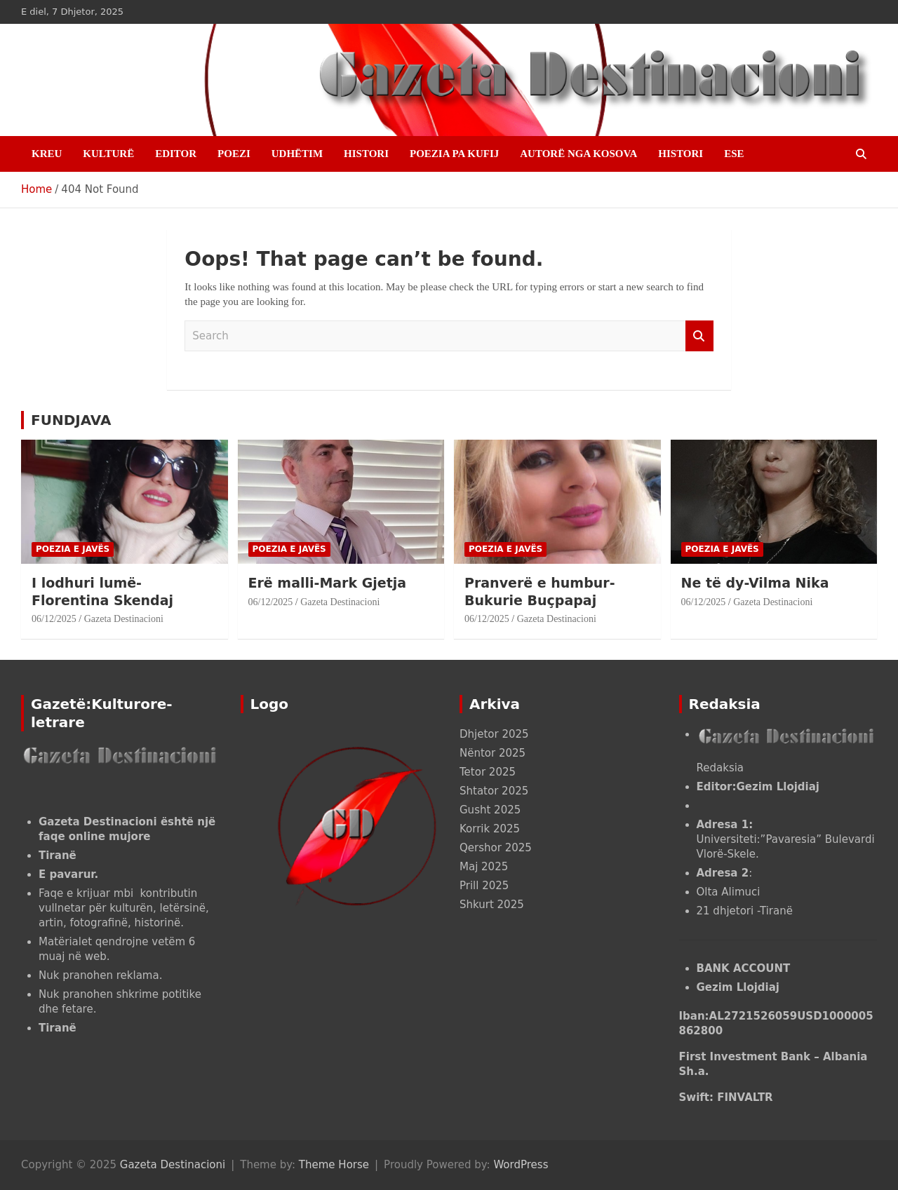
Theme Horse (334, 1164)
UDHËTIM (297, 153)
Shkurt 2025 (492, 904)
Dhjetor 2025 (494, 734)
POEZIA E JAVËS (72, 549)
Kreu (47, 153)
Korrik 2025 (490, 829)
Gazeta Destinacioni (123, 619)
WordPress (520, 1164)
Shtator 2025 (494, 791)
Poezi (233, 153)
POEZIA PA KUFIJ (454, 153)
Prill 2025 (484, 885)
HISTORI (366, 153)
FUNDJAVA (71, 420)
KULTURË (108, 153)
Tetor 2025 (488, 772)
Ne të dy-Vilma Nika (755, 582)
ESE (734, 153)
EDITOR (175, 153)
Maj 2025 (484, 866)
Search (699, 336)
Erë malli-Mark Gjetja (329, 582)
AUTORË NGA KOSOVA (578, 153)
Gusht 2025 (490, 810)
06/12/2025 (54, 619)
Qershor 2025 (496, 847)
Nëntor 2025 (492, 753)
